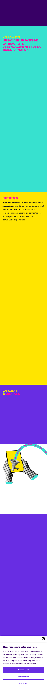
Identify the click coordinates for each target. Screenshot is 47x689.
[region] (23, 666)
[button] (43, 638)
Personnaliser (23, 677)
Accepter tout (23, 670)
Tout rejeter (23, 683)
